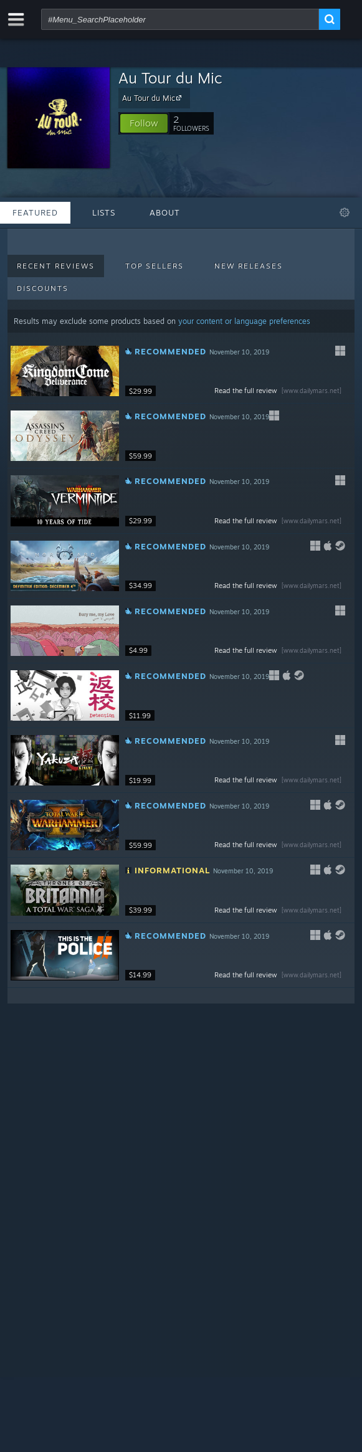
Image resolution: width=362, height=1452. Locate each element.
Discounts (43, 288)
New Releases (248, 266)
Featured (35, 212)
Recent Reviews (56, 266)
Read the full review (279, 391)
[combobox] (180, 19)
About (165, 212)
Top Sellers (154, 266)
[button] (143, 123)
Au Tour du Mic (170, 78)
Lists (103, 212)
